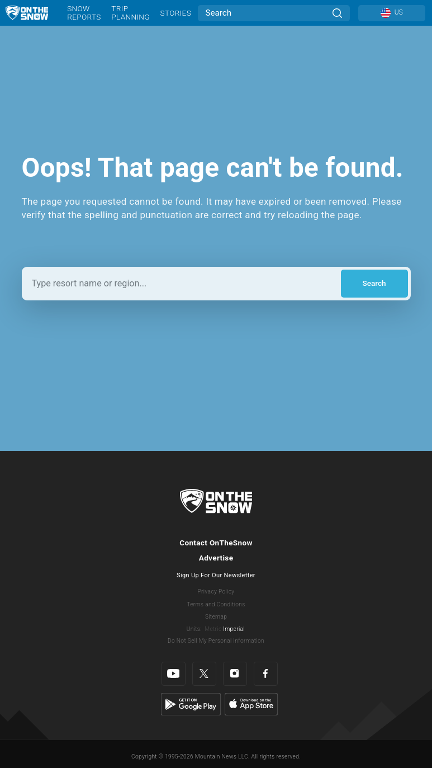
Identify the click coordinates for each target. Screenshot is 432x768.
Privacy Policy (216, 591)
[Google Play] (191, 704)
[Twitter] (204, 674)
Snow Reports (84, 12)
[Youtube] (174, 674)
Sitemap (216, 617)
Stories (175, 12)
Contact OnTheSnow (216, 542)
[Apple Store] (251, 704)
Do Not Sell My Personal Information (216, 641)
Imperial (234, 629)
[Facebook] (266, 674)
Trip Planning (130, 12)
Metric (213, 629)
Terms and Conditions (216, 604)
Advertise (216, 557)
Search (374, 283)
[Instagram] (235, 674)
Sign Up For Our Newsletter (216, 575)
